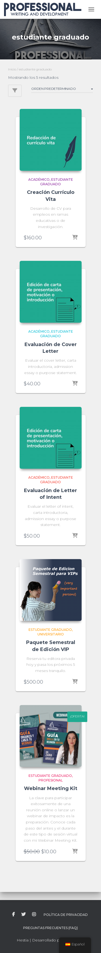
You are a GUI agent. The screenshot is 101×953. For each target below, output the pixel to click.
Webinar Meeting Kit (50, 788)
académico (39, 179)
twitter (23, 914)
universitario (50, 634)
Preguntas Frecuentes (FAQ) (50, 928)
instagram (34, 914)
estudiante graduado (56, 181)
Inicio (12, 69)
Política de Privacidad (66, 915)
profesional (51, 780)
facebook (13, 914)
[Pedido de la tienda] (62, 89)
